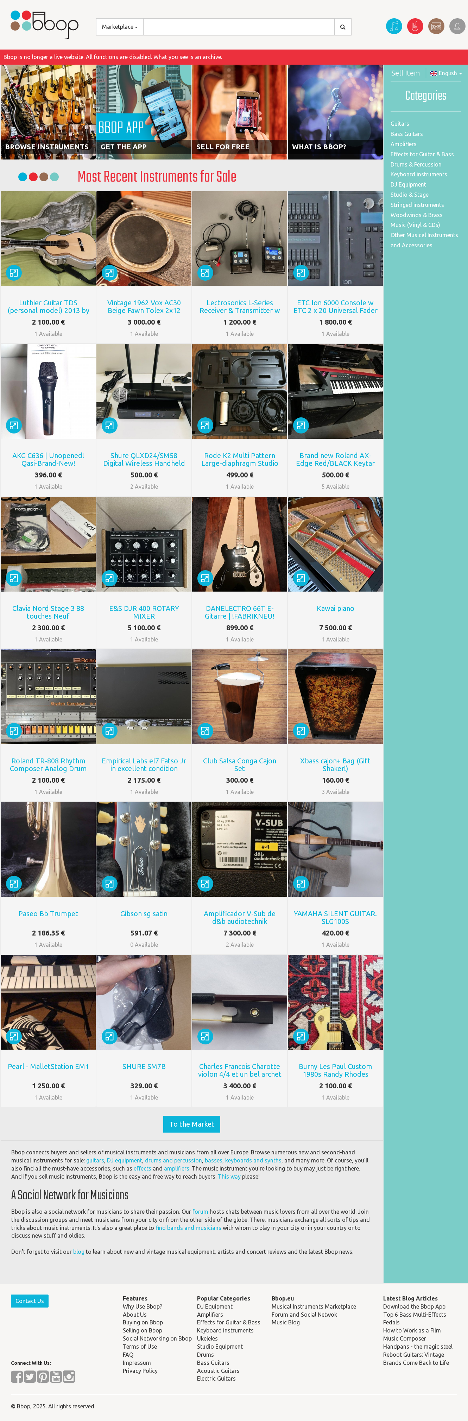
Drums (205, 1354)
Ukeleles (207, 1338)
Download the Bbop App (414, 1306)
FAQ (128, 1354)
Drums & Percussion (416, 164)
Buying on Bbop (143, 1322)
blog (78, 1252)
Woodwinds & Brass (417, 215)
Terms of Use (140, 1346)
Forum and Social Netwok (304, 1314)
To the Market (191, 1124)
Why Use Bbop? (142, 1306)
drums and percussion (173, 1160)
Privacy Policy (140, 1371)
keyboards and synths (253, 1160)
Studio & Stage (410, 194)
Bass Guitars (407, 134)
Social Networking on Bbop (157, 1338)
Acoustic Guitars (218, 1371)
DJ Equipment (408, 184)
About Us (135, 1314)
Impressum (137, 1363)
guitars (95, 1160)
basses (213, 1160)
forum (200, 1211)
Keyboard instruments (419, 174)
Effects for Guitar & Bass (422, 154)
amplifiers (176, 1168)
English (446, 73)
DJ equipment (124, 1160)
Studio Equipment (220, 1346)
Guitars (400, 123)
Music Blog (286, 1322)
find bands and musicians (188, 1228)
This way (229, 1176)
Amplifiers (404, 144)
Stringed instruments (417, 205)
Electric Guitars (216, 1378)
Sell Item (405, 73)
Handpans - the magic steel (418, 1346)
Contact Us (29, 1301)
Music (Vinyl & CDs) (415, 225)
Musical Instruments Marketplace (314, 1306)
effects (142, 1168)
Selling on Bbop (142, 1330)
